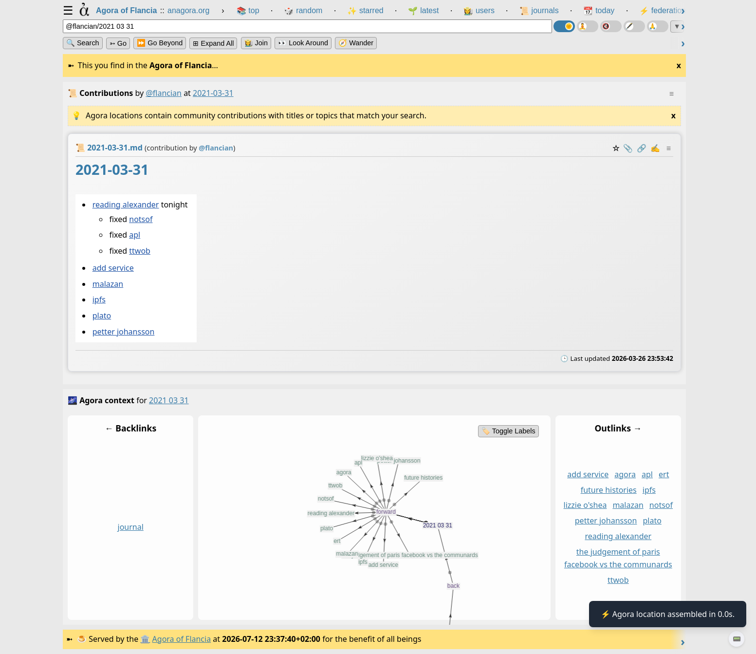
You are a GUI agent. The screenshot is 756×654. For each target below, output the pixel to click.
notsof (140, 219)
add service (113, 268)
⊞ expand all (213, 43)
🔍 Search (82, 43)
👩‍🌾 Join (256, 43)
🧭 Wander (355, 43)
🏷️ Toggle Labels (508, 431)
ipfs (99, 300)
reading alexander (125, 204)
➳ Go (118, 43)
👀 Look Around (303, 43)
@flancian (164, 93)
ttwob (139, 250)
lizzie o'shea (585, 505)
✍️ (655, 148)
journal (131, 527)
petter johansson (123, 331)
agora (625, 474)
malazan (107, 284)
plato (101, 316)
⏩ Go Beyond (160, 43)
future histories (609, 489)
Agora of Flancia (181, 639)
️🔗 (641, 148)
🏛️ (145, 639)
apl (134, 235)
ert (664, 474)
